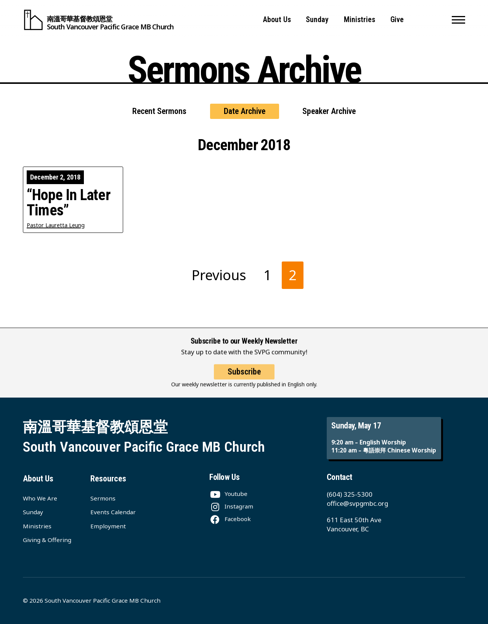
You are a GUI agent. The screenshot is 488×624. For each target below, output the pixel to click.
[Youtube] (228, 493)
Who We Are (40, 498)
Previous (219, 275)
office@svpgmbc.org (357, 503)
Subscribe (244, 378)
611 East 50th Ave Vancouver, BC (354, 524)
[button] (458, 20)
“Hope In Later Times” (68, 203)
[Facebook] (230, 519)
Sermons (103, 498)
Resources (108, 478)
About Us (277, 19)
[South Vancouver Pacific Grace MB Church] (98, 20)
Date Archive (244, 111)
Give (397, 19)
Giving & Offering (47, 540)
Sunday (317, 19)
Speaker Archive (329, 111)
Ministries (359, 19)
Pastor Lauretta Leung (56, 225)
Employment (108, 526)
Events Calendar (113, 512)
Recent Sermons (159, 111)
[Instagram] (231, 506)
